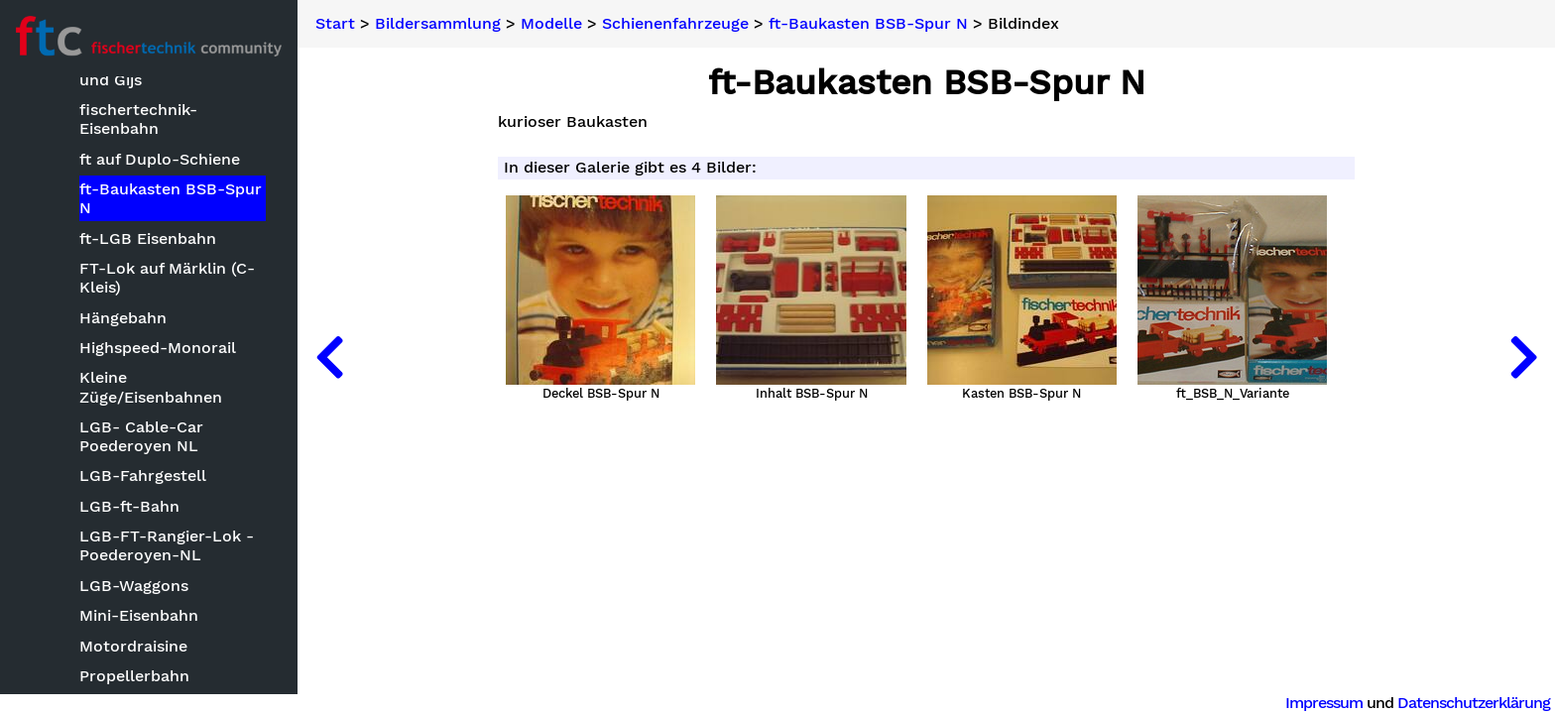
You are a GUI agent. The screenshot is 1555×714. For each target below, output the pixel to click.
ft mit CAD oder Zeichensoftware (124, 429)
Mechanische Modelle (143, 639)
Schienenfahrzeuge (675, 24)
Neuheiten (61, 143)
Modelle (72, 269)
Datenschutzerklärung (1473, 702)
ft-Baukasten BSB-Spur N (868, 24)
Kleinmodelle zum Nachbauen (129, 569)
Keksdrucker (108, 468)
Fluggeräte (102, 390)
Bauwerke (99, 329)
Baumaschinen (117, 299)
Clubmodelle (109, 359)
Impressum (1324, 702)
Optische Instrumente (145, 668)
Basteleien (82, 208)
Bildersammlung (85, 177)
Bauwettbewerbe (108, 239)
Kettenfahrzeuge (123, 499)
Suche (45, 110)
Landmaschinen (121, 608)
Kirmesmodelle (118, 529)
